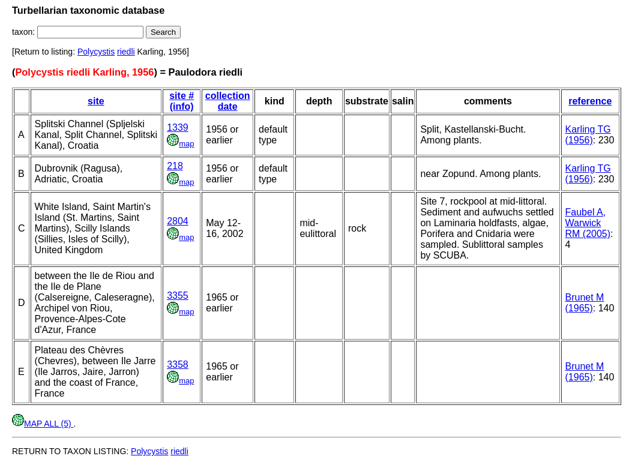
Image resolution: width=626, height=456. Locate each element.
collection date (227, 101)
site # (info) (181, 101)
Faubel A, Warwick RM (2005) (588, 223)
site (96, 101)
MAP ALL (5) (42, 423)
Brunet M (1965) (584, 302)
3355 (177, 295)
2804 (177, 221)
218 (175, 166)
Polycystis (96, 51)
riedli (126, 51)
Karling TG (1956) (588, 134)
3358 (177, 364)
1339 (177, 127)
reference (590, 101)
